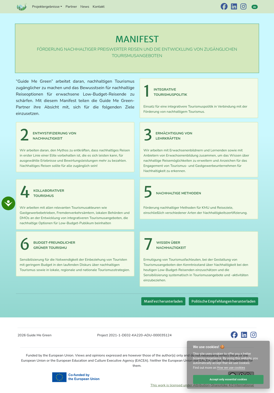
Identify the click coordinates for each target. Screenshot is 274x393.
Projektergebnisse (46, 6)
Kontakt (98, 6)
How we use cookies (231, 368)
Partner (71, 6)
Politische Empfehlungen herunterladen (223, 301)
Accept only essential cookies (228, 379)
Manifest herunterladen (163, 301)
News (84, 6)
